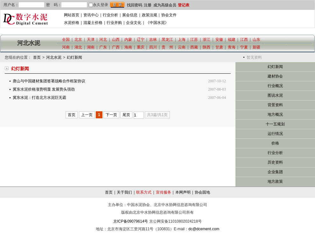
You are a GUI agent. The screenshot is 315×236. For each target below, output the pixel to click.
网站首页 (71, 15)
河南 (66, 47)
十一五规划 (275, 124)
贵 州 (167, 47)
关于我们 (124, 192)
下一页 (111, 115)
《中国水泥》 (157, 22)
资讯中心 (91, 15)
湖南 (90, 47)
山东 (256, 39)
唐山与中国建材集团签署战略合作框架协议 (49, 81)
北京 (78, 39)
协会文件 (169, 15)
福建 (231, 39)
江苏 (194, 39)
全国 (66, 39)
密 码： (53, 5)
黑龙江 (167, 39)
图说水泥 (275, 95)
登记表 (183, 5)
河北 (103, 39)
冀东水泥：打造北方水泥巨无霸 (39, 97)
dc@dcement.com (203, 229)
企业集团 (275, 172)
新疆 (256, 47)
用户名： (11, 5)
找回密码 (134, 5)
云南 (182, 47)
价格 (275, 143)
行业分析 (110, 15)
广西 (116, 47)
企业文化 (133, 22)
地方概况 (275, 114)
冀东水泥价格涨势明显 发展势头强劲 (44, 89)
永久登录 (98, 5)
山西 (116, 39)
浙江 (206, 39)
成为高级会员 (164, 5)
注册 (147, 5)
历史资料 (275, 162)
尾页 (126, 115)
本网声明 (183, 192)
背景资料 (275, 105)
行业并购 (114, 22)
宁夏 (244, 47)
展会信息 (129, 15)
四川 (153, 47)
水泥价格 (71, 22)
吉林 (153, 39)
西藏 (194, 47)
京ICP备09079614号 (130, 221)
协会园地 (202, 192)
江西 (244, 39)
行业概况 (275, 86)
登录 (117, 5)
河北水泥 (53, 57)
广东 (103, 47)
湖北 (78, 47)
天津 (90, 39)
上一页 (87, 115)
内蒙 (128, 39)
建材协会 (275, 76)
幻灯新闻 (74, 57)
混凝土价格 (92, 22)
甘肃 (219, 47)
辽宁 (140, 39)
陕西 (206, 47)
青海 (231, 47)
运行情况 (275, 133)
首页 (37, 57)
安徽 (219, 39)
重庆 (140, 47)
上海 (182, 39)
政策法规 (149, 15)
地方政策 (275, 181)
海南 (128, 47)
